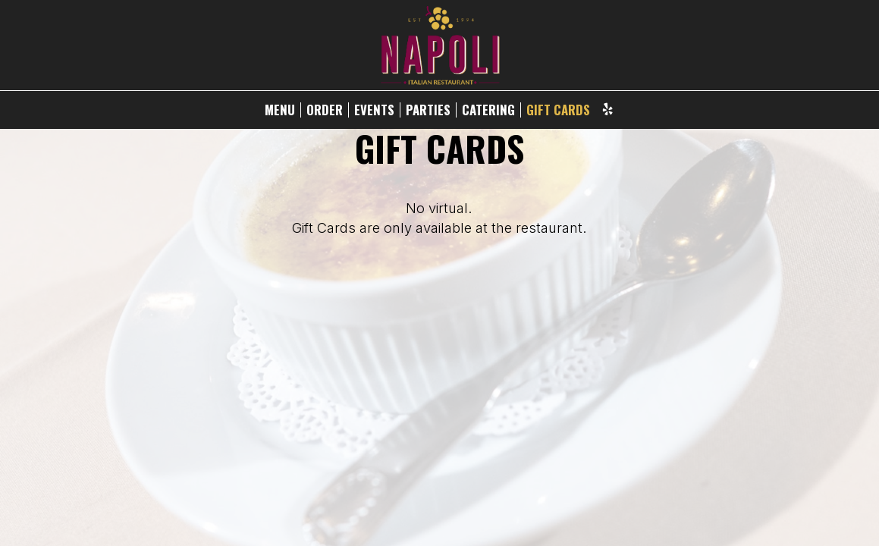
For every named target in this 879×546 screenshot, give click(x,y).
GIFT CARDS (558, 110)
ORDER (324, 110)
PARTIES (428, 110)
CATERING (488, 110)
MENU (280, 110)
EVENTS (374, 110)
